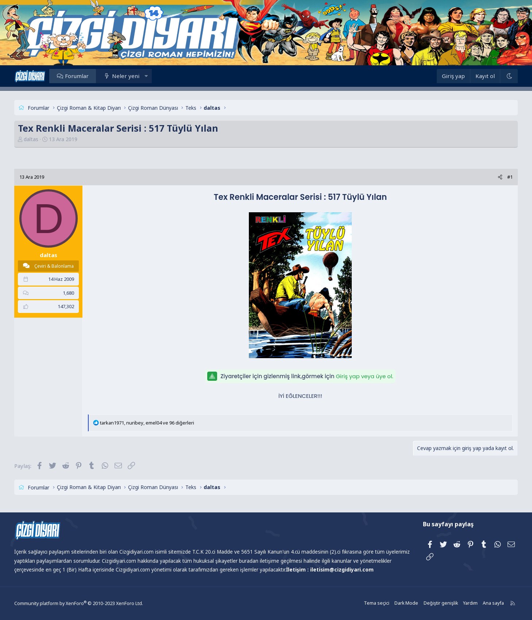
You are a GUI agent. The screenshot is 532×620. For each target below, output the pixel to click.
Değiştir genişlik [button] (432, 603)
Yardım (461, 603)
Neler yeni (133, 76)
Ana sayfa (483, 603)
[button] (153, 76)
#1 (502, 177)
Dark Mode (398, 603)
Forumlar (85, 76)
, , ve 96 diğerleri (155, 422)
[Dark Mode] (501, 76)
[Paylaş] (492, 177)
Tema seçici (370, 603)
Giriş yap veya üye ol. (364, 376)
